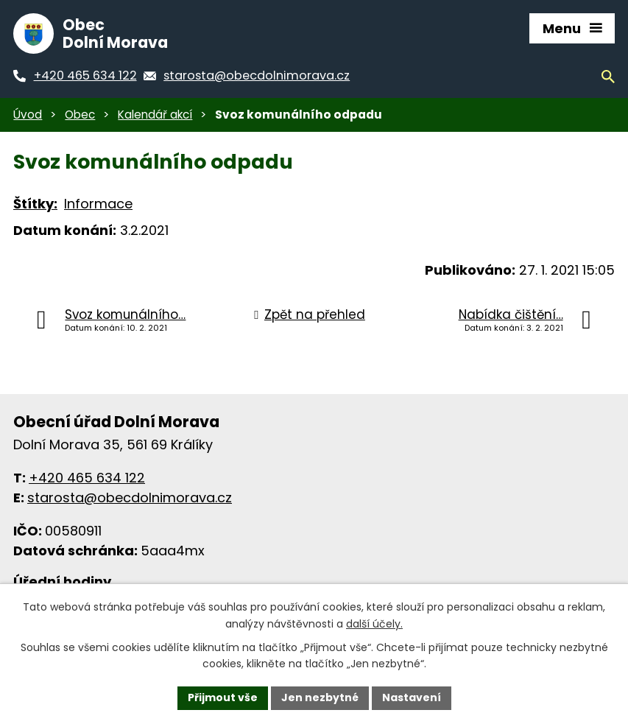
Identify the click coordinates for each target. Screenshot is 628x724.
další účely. (374, 623)
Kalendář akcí (155, 114)
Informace (98, 203)
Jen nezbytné (320, 697)
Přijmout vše (223, 697)
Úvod (27, 114)
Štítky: (35, 203)
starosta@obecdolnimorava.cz (129, 497)
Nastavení (411, 697)
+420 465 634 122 (87, 477)
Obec (80, 114)
